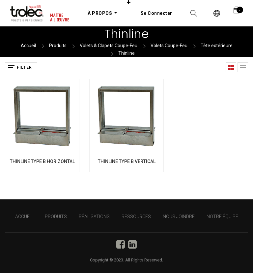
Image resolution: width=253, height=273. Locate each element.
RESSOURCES (136, 216)
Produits (58, 45)
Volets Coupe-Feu (169, 45)
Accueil (28, 45)
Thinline (126, 53)
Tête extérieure (217, 45)
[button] (129, 2)
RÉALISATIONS (94, 216)
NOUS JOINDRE (179, 216)
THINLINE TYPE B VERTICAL (126, 161)
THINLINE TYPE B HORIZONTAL (42, 161)
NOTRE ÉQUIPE (222, 216)
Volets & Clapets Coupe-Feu (108, 45)
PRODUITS (56, 216)
